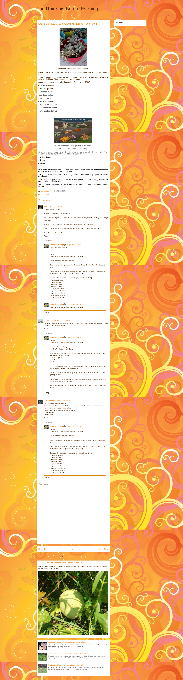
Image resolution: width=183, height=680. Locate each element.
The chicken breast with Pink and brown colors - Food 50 (67, 643)
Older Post (103, 549)
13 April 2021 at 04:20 (73, 337)
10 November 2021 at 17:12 (75, 304)
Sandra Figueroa (50, 320)
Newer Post (43, 549)
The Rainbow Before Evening (67, 8)
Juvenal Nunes (49, 401)
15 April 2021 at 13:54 (73, 426)
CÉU (45, 206)
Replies (48, 240)
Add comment (44, 484)
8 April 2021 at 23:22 (63, 401)
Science (46, 194)
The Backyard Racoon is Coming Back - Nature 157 (65, 665)
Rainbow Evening (56, 245)
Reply (46, 236)
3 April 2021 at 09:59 (55, 206)
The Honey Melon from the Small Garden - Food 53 (60, 563)
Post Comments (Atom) (78, 557)
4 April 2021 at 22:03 (64, 320)
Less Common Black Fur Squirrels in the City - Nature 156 (68, 654)
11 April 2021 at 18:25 (73, 245)
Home (73, 549)
